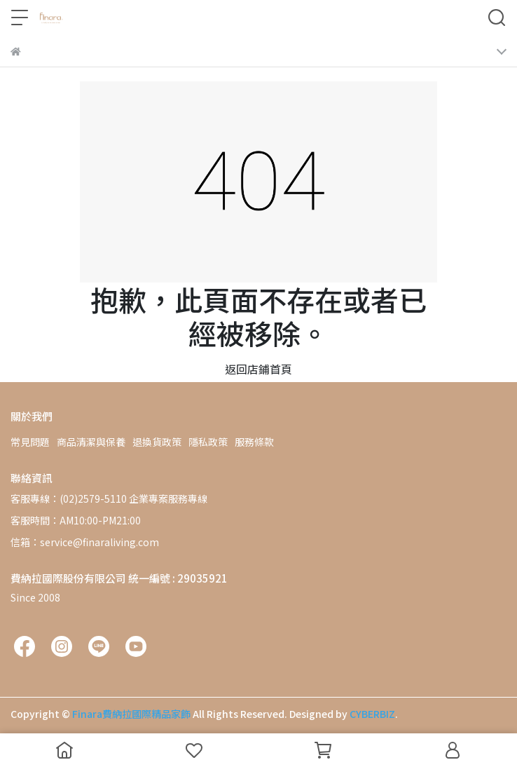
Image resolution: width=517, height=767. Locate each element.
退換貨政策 (156, 442)
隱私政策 (208, 442)
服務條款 (254, 442)
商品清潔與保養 (91, 442)
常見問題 (30, 442)
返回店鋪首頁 (258, 368)
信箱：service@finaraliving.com (85, 542)
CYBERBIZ (372, 714)
